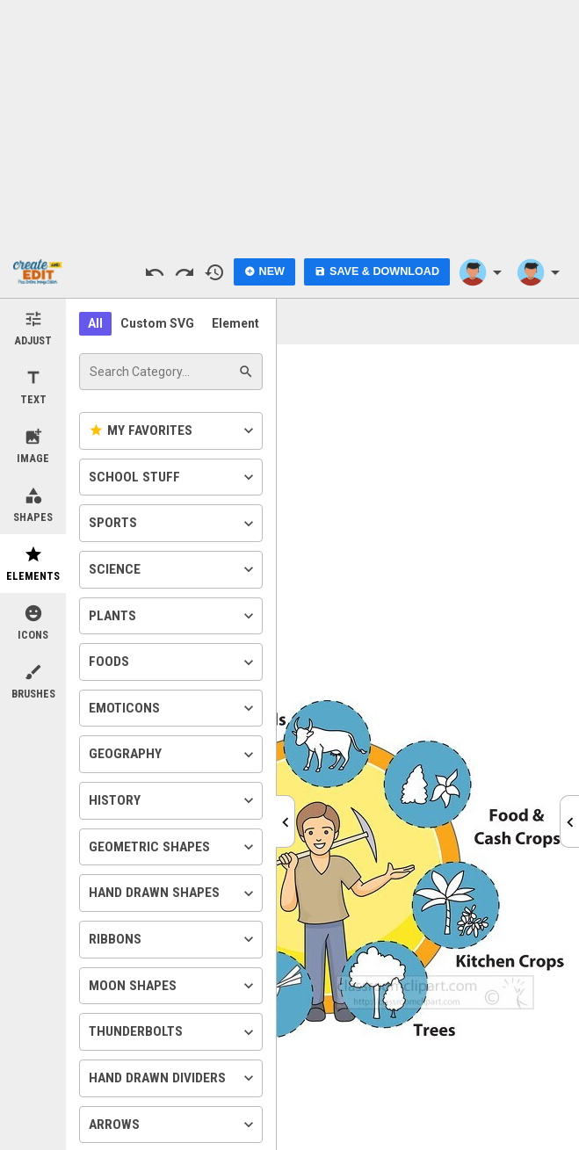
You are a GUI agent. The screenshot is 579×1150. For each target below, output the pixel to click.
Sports (173, 523)
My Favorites (173, 430)
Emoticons (173, 708)
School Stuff (173, 477)
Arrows (173, 1124)
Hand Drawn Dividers (173, 1078)
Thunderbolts (173, 1032)
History (173, 800)
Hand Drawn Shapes (173, 893)
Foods (173, 662)
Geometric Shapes (173, 847)
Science (173, 569)
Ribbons (173, 939)
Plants (173, 616)
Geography (173, 754)
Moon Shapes (173, 985)
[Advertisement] (290, 123)
